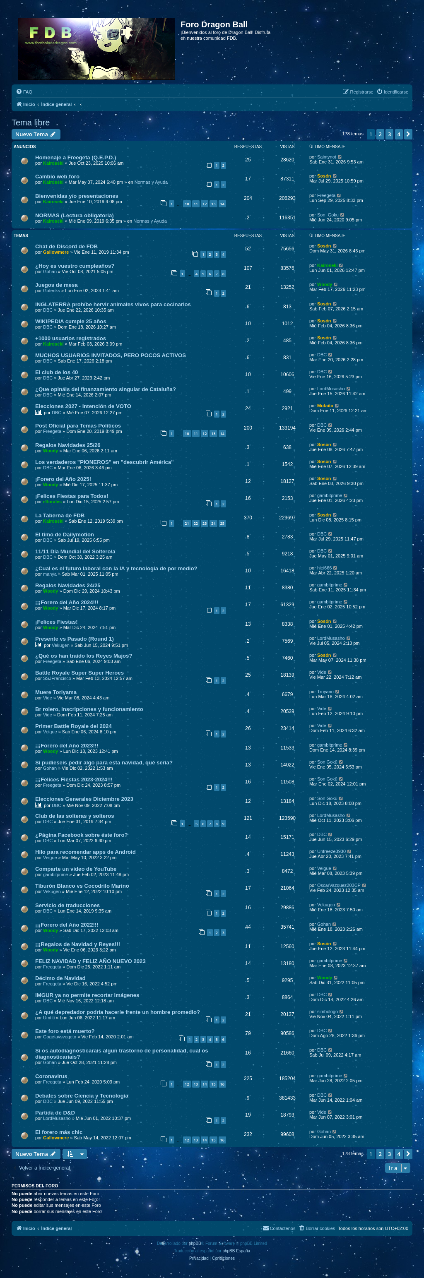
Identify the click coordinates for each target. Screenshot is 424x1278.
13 (213, 204)
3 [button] (389, 134)
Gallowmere (56, 252)
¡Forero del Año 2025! (63, 479)
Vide (321, 672)
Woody (324, 284)
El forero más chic (58, 1132)
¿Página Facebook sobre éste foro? (81, 835)
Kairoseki (53, 163)
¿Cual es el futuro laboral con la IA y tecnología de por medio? (116, 568)
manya (50, 574)
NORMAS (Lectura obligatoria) (74, 215)
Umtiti (49, 1017)
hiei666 (324, 567)
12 (204, 204)
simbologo (327, 1011)
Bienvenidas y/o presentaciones (76, 196)
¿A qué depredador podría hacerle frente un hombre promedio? (117, 1012)
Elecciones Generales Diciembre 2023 (84, 799)
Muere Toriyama (56, 692)
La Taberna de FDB (59, 515)
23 (204, 523)
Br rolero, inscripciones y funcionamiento (89, 709)
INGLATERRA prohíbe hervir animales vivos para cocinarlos (113, 304)
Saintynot (326, 156)
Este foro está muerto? (65, 1031)
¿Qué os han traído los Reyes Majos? (83, 656)
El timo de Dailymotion (64, 534)
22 (196, 523)
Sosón (324, 175)
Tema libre (31, 122)
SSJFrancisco (57, 678)
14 (222, 204)
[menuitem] (24, 92)
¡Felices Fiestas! (56, 622)
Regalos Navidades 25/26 (68, 445)
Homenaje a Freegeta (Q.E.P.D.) (75, 157)
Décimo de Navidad (60, 978)
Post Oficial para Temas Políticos (78, 426)
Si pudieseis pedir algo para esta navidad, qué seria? (104, 762)
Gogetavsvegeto (59, 1036)
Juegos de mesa (56, 285)
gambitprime (329, 495)
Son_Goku (328, 214)
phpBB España (236, 1251)
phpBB (195, 1243)
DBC (48, 309)
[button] (408, 134)
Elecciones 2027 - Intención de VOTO (83, 406)
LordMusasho (331, 388)
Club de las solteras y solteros (74, 816)
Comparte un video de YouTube (75, 869)
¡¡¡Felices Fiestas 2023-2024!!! (74, 779)
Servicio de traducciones (67, 905)
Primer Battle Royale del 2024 (73, 726)
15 (213, 1084)
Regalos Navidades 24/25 (68, 585)
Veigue (50, 731)
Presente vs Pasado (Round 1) (74, 639)
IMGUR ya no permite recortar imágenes (87, 995)
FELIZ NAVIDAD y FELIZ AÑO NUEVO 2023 (90, 961)
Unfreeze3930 (331, 851)
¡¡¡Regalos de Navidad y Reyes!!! (77, 944)
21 (187, 523)
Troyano (325, 691)
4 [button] (399, 134)
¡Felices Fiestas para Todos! (71, 496)
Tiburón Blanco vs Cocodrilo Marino (82, 886)
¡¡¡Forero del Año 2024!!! (67, 602)
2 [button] (380, 134)
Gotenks (51, 290)
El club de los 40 (56, 372)
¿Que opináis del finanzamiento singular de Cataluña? (105, 389)
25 (222, 523)
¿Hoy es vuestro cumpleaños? (74, 266)
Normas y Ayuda (151, 182)
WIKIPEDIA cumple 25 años (70, 321)
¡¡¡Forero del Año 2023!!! (67, 745)
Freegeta (326, 195)
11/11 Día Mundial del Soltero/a (75, 551)
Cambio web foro (57, 176)
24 (213, 523)
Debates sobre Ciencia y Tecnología (81, 1096)
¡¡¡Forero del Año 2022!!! (67, 925)
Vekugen (61, 645)
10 (187, 204)
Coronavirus (51, 1076)
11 (196, 204)
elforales (52, 501)
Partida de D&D (55, 1113)
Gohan (50, 271)
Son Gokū (327, 761)
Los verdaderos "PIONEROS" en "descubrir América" (104, 462)
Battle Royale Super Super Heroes (79, 673)
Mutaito (325, 405)
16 (222, 1084)
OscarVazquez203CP (339, 885)
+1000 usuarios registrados (70, 338)
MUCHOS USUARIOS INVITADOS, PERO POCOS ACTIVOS (110, 355)
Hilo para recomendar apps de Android (85, 852)
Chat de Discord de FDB (66, 246)
